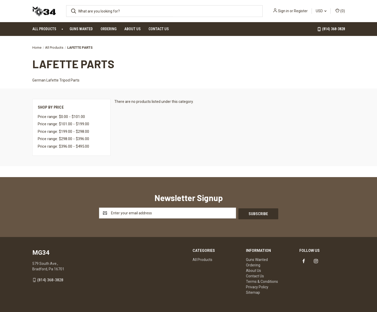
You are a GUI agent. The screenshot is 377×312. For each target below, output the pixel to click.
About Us (132, 29)
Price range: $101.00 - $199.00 (63, 124)
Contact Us (159, 29)
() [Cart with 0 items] (340, 10)
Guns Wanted (81, 29)
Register (301, 11)
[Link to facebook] (303, 260)
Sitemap (253, 292)
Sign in (283, 11)
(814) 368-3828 (331, 29)
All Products (44, 29)
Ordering (108, 29)
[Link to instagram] (316, 260)
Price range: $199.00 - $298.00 (63, 131)
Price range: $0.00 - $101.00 (61, 116)
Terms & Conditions (262, 281)
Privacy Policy (257, 286)
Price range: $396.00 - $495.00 (63, 146)
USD (321, 11)
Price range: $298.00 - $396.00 (63, 138)
